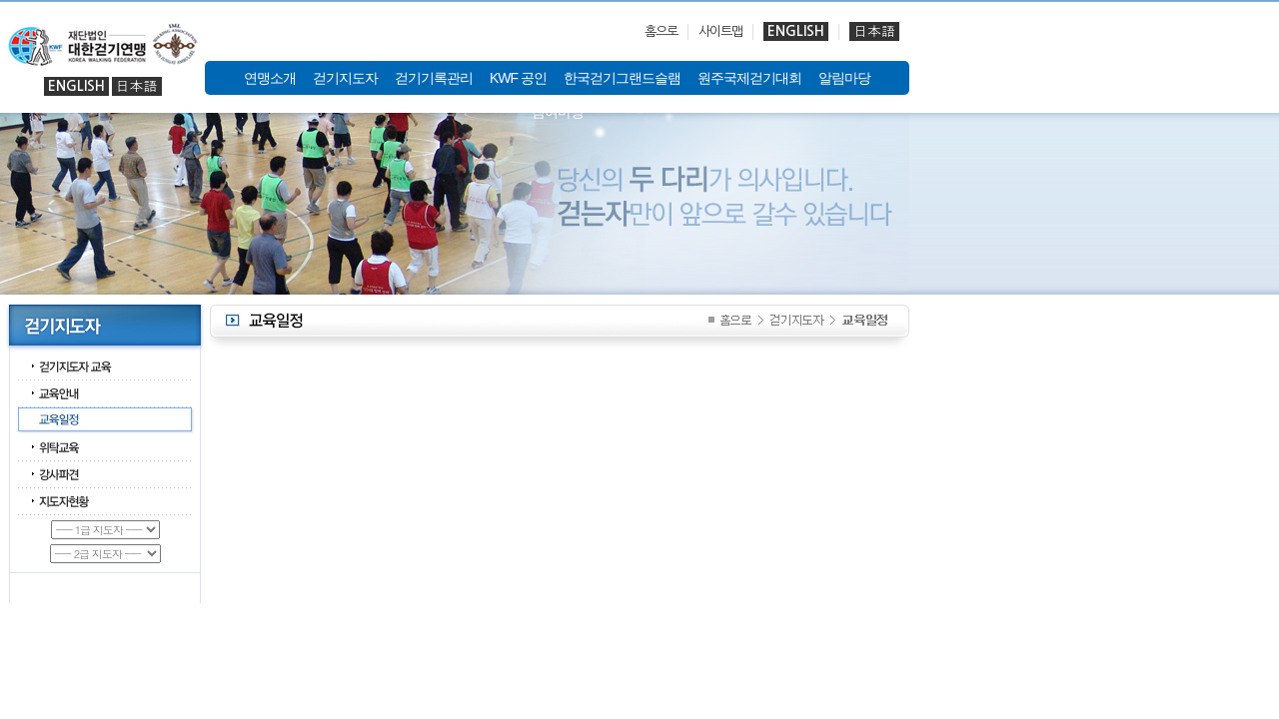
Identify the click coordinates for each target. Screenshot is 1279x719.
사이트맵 (720, 31)
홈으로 (660, 31)
